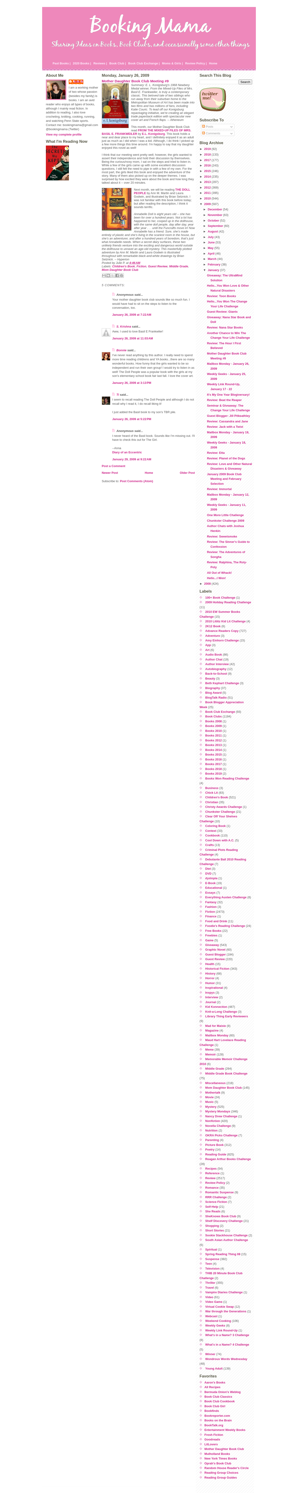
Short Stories (214, 1230)
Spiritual (211, 1249)
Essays (210, 892)
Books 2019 (213, 773)
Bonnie (121, 350)
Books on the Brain (218, 1420)
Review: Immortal (219, 489)
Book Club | (117, 63)
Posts (207, 126)
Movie (209, 1097)
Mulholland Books (217, 1454)
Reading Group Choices (221, 1472)
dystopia (211, 878)
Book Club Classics (218, 1396)
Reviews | (100, 63)
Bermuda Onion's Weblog (222, 1392)
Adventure (212, 635)
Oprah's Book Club (217, 1463)
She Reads (212, 1211)
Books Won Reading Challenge (227, 778)
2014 (208, 176)
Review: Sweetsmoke (222, 536)
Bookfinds (211, 1411)
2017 (208, 160)
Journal (210, 1002)
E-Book (210, 883)
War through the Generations (226, 1311)
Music (209, 1102)
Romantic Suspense (219, 1192)
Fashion (211, 907)
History (210, 973)
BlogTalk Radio (216, 697)
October (214, 220)
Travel (209, 1287)
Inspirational (214, 987)
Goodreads (212, 1439)
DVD (208, 873)
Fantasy (211, 902)
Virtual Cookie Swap (219, 1306)
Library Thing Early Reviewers (226, 1016)
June (211, 242)
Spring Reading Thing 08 (222, 1254)
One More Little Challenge (225, 515)
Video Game (214, 1302)
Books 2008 (213, 721)
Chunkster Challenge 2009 (225, 520)
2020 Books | (82, 63)
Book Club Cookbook (219, 1401)
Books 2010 (213, 731)
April (211, 253)
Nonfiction (212, 1121)
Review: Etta (216, 453)
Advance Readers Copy (222, 631)
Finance (211, 916)
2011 (208, 193)
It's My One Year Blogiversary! (228, 394)
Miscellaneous (215, 1083)
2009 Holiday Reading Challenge (228, 602)
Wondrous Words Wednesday (226, 1359)
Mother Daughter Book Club (224, 1449)
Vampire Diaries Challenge (224, 1292)
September (216, 226)
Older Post (187, 472)
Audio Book (213, 654)
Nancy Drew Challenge (221, 1116)
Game (209, 940)
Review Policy (215, 1182)
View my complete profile (63, 134)
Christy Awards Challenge (223, 807)
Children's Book (123, 266)
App (208, 645)
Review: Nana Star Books (225, 327)
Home (213, 63)
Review (210, 1178)
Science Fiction (216, 1202)
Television (212, 1268)
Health (209, 964)
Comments (211, 133)
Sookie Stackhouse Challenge (226, 1235)
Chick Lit (211, 792)
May (211, 248)
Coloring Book (215, 826)
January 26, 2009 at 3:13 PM (131, 383)
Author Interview (217, 664)
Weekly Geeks (215, 1325)
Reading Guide (215, 1154)
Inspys (210, 992)
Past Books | (62, 63)
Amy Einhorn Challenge (222, 640)
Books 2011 (213, 735)
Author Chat (214, 659)
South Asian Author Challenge (226, 1240)
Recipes (211, 1168)
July (211, 237)
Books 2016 (213, 759)
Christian (211, 802)
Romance (212, 1187)
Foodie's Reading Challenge (225, 926)
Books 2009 (213, 726)
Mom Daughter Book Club (120, 270)
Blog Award (213, 692)
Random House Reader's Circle (226, 1468)
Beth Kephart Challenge (222, 683)
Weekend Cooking (218, 1321)
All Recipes (212, 1387)
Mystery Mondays (217, 1111)
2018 (208, 154)
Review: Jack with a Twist (225, 426)
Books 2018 (213, 769)
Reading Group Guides (220, 1477)
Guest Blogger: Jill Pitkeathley (228, 416)
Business (212, 788)
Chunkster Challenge (220, 811)
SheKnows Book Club (220, 1216)
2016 (208, 165)
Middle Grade (178, 266)
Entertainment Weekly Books (224, 1430)
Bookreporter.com (217, 1415)
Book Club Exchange (220, 711)
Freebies (211, 935)
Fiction (141, 266)
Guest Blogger (215, 954)
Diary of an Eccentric (127, 452)
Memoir (210, 1054)
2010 (208, 198)
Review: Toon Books (221, 296)
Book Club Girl (214, 1406)
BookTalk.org (213, 1425)
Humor (210, 983)
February (214, 264)
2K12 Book (213, 626)
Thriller (210, 1282)
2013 (208, 182)
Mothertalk (212, 1092)
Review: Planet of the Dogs (226, 458)
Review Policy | (196, 63)
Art (207, 650)
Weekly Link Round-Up (221, 1330)
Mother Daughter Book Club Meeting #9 (135, 81)
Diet (208, 868)
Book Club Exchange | (144, 63)
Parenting (212, 1140)
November (215, 215)
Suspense (212, 1259)
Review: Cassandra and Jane (227, 421)
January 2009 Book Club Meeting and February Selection (224, 478)
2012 (208, 187)
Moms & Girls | (172, 63)
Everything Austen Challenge (226, 897)
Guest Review (158, 266)
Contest (211, 831)
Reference (212, 1173)
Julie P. (78, 81)
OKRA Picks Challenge (221, 1135)
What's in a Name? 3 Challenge (227, 1335)
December (215, 209)
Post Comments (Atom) (136, 481)
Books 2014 (213, 750)
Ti (117, 394)
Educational (213, 887)
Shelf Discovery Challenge (224, 1221)
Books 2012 (213, 740)
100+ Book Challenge (220, 597)
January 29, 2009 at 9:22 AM (131, 459)
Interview (211, 997)
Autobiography (216, 669)
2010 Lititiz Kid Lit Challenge (225, 621)
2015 (208, 171)
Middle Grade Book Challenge (226, 1073)
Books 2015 (213, 754)
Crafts (209, 845)
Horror (210, 978)
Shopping (212, 1226)
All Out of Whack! (219, 572)
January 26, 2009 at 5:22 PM (131, 419)
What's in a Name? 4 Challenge (227, 1344)
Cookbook (212, 835)
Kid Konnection (216, 1007)
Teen (208, 1263)
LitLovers (211, 1444)
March (212, 259)
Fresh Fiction (213, 1435)
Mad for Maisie (215, 1026)
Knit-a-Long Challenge (221, 1011)
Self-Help (211, 1206)
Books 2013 (213, 745)
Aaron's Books (214, 1382)
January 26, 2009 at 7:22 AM (131, 314)
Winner (210, 1354)
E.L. (153, 134)
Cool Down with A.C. (219, 840)
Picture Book (214, 1145)
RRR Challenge (216, 1197)
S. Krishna (123, 326)
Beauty (210, 678)
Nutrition (211, 1130)
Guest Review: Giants (222, 311)
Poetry (210, 1149)
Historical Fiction (217, 968)
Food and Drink (216, 921)
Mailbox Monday (217, 1035)
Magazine (212, 1030)
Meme (209, 1049)
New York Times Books (220, 1458)
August (213, 231)
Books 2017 (213, 764)
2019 (208, 149)
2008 (208, 583)
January (214, 270)
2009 (208, 204)
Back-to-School (216, 673)
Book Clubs (213, 716)
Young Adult (214, 1368)
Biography (212, 688)
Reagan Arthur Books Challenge (228, 1159)
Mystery (211, 1106)
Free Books (213, 930)
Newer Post (110, 472)
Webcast (211, 1316)
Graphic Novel (215, 949)
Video (209, 1297)
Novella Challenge (218, 1126)
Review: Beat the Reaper (224, 400)
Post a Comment (113, 466)
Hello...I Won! (216, 578)
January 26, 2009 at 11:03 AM (132, 338)
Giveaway (212, 945)
